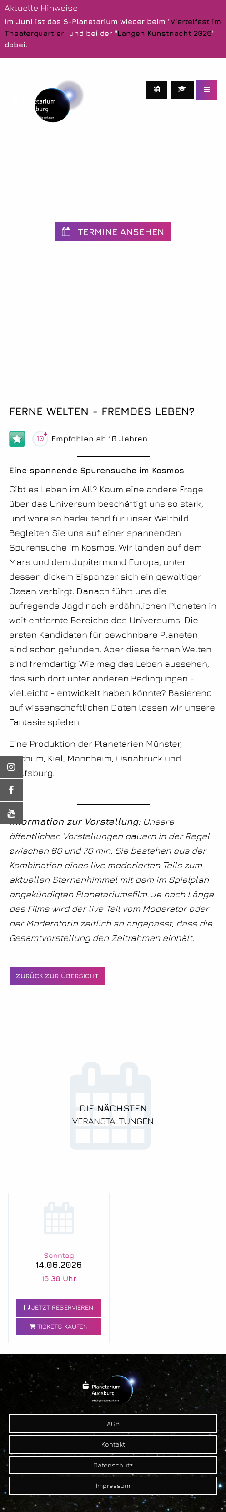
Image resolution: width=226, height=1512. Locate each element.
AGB (113, 1423)
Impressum (113, 1485)
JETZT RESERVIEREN (58, 1307)
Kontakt (113, 1444)
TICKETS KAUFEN (59, 1326)
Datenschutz (113, 1465)
